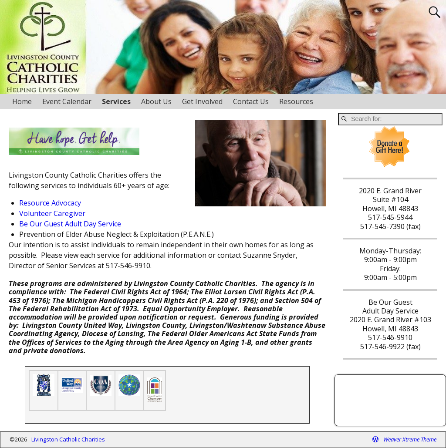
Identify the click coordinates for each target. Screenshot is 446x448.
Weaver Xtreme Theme (409, 439)
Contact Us (251, 101)
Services (116, 101)
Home (22, 101)
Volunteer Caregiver (52, 213)
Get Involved (202, 101)
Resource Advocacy (50, 203)
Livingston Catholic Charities (68, 439)
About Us (156, 101)
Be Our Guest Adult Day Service (70, 224)
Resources (296, 101)
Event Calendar (66, 101)
